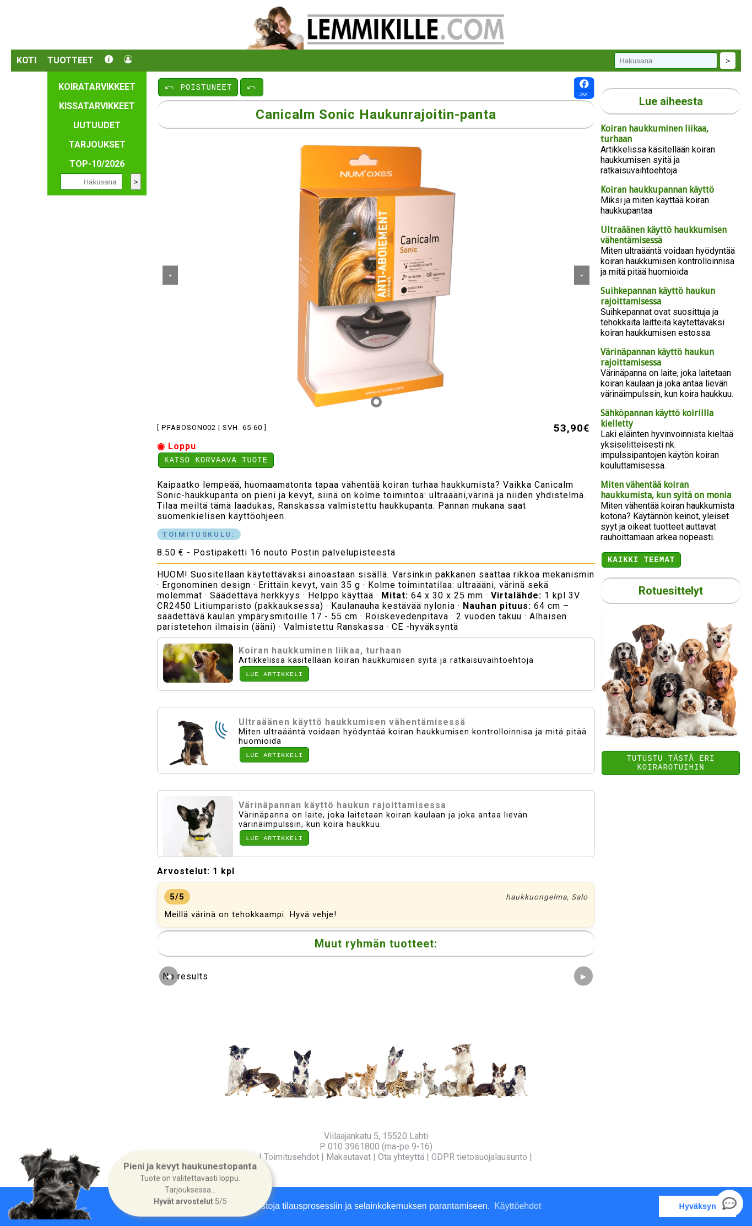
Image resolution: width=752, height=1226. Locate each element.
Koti (26, 60)
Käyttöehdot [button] (517, 1206)
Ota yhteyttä (401, 1157)
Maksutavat (348, 1157)
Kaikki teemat (641, 560)
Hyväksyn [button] (697, 1206)
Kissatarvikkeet (97, 106)
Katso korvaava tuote (216, 461)
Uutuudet (97, 125)
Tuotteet (70, 60)
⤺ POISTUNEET (198, 86)
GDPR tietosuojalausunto (479, 1157)
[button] (190, 1184)
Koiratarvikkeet (97, 86)
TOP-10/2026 (97, 164)
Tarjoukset (97, 144)
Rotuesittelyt (671, 592)
